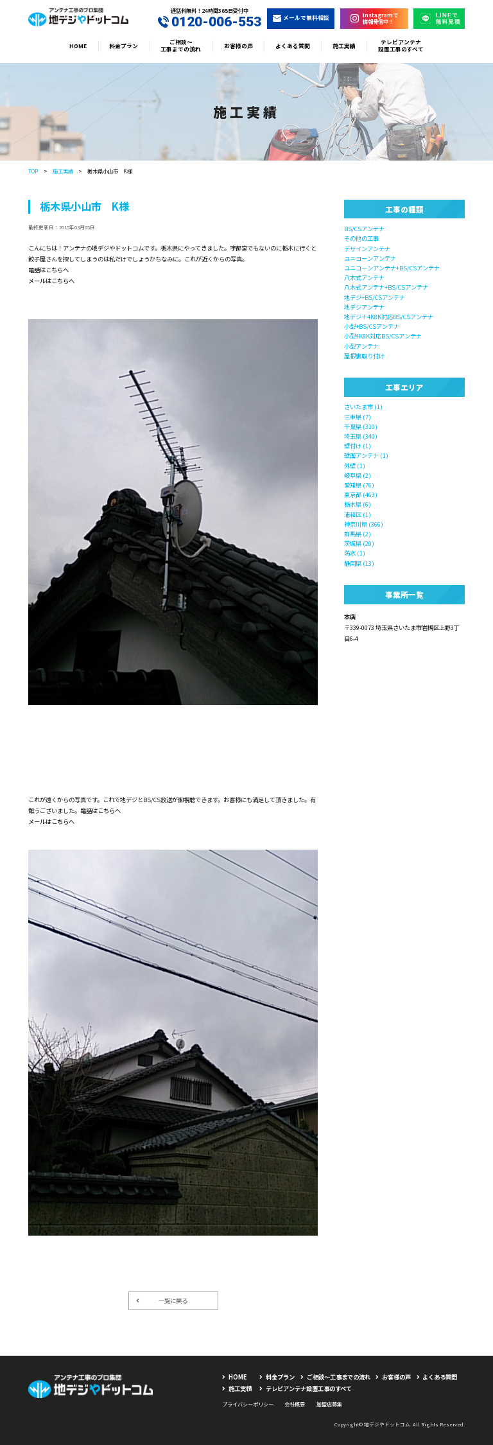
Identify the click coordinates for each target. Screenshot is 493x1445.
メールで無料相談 (301, 17)
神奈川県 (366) (363, 524)
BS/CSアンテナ (364, 228)
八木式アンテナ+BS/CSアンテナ (386, 287)
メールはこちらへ (51, 280)
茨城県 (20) (359, 543)
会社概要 (294, 1404)
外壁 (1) (354, 465)
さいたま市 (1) (363, 406)
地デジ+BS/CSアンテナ (374, 297)
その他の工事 (361, 238)
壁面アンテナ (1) (366, 455)
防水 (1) (354, 552)
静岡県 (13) (359, 563)
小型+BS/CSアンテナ (371, 326)
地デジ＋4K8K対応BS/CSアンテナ (388, 316)
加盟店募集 (329, 1404)
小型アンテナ (361, 346)
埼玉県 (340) (360, 436)
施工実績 (344, 46)
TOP (33, 171)
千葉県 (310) (360, 426)
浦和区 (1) (357, 514)
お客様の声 (238, 46)
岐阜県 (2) (357, 475)
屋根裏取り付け (364, 355)
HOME (78, 46)
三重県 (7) (357, 416)
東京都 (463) (360, 494)
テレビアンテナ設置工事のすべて (401, 46)
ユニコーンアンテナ (370, 258)
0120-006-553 (210, 22)
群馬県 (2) (357, 533)
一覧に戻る (161, 1300)
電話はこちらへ (48, 269)
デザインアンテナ (367, 248)
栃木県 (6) (357, 504)
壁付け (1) (357, 445)
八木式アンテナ (364, 277)
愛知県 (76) (359, 484)
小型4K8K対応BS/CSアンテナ (383, 335)
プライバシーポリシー (247, 1404)
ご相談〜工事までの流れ (180, 46)
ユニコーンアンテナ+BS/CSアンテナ (392, 267)
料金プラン (123, 46)
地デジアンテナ (364, 306)
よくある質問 (292, 46)
